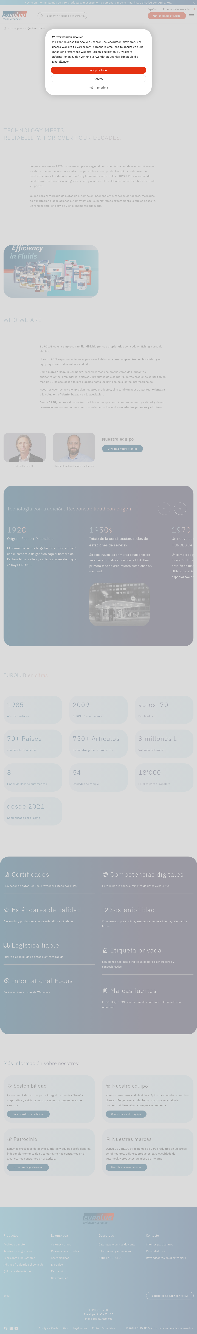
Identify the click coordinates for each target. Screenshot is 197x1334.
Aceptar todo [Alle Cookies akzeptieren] (98, 70)
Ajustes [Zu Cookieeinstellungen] (98, 78)
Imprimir (102, 87)
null (91, 87)
